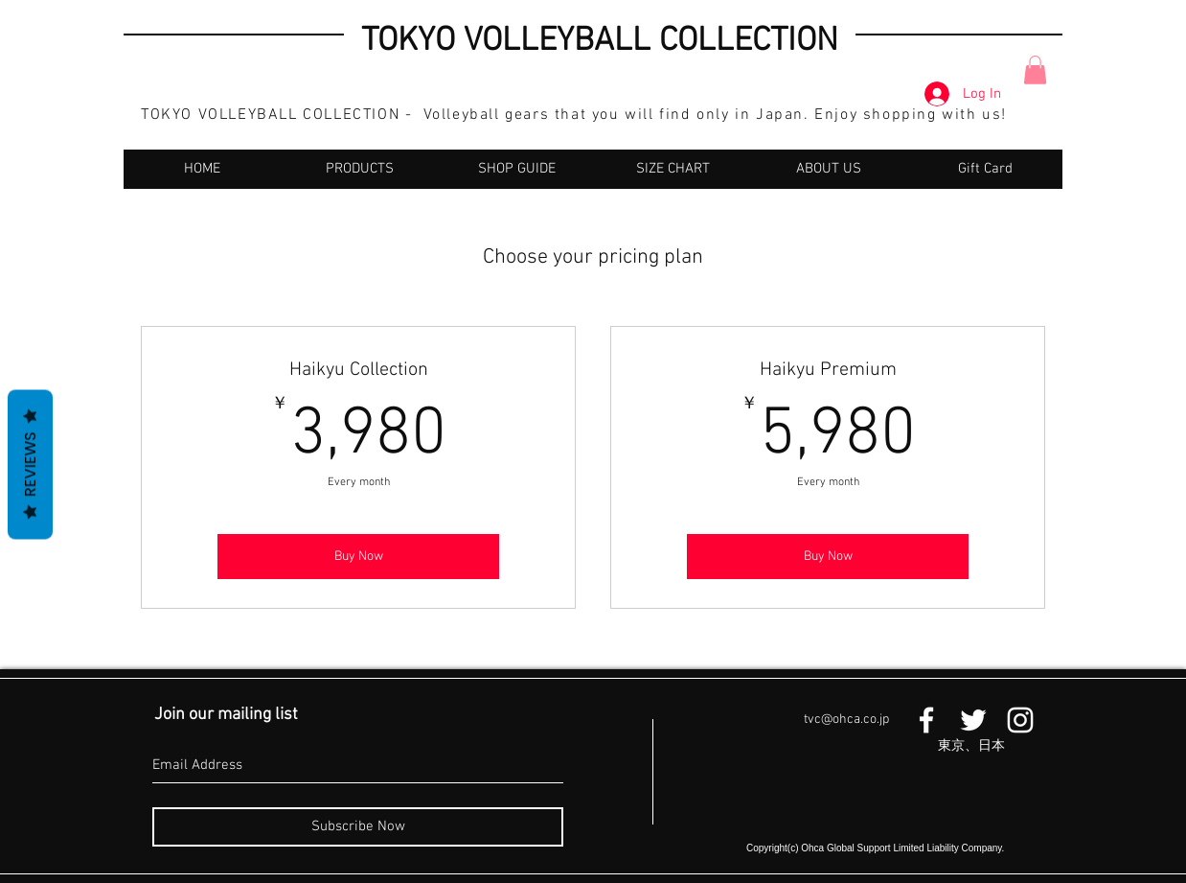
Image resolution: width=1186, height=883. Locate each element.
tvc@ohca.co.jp (846, 719)
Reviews (30, 464)
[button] (1035, 70)
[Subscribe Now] (357, 827)
